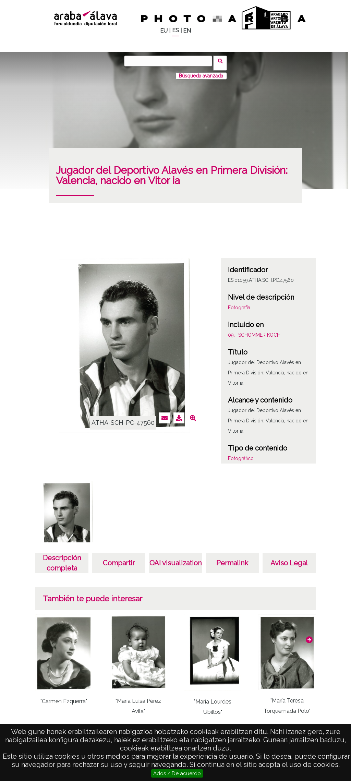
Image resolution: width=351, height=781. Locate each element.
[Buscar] (170, 61)
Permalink (232, 559)
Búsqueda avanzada (201, 71)
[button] (309, 635)
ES (175, 30)
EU (164, 30)
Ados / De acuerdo (177, 773)
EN (187, 30)
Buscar (222, 61)
